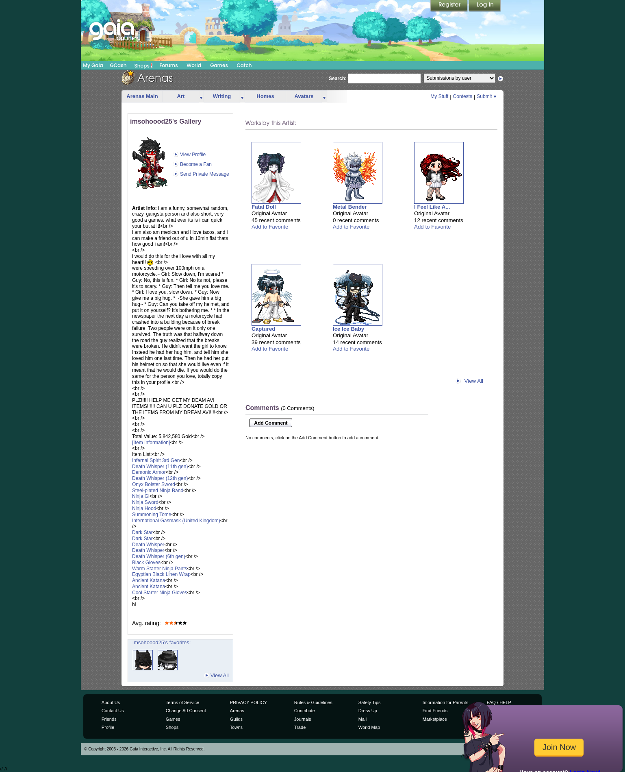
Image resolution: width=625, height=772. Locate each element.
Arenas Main (142, 96)
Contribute (304, 710)
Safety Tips (369, 702)
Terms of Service (182, 702)
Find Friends (435, 710)
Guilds (236, 719)
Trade (300, 727)
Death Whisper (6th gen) (158, 556)
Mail (362, 719)
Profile (108, 727)
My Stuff (439, 96)
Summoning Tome (151, 514)
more (201, 96)
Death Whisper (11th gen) (160, 466)
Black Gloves (146, 562)
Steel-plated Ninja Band (157, 490)
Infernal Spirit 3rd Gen (156, 460)
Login (485, 6)
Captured (264, 329)
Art (181, 96)
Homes (265, 96)
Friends (109, 719)
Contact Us (113, 710)
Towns (236, 727)
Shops (144, 65)
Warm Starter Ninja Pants (159, 568)
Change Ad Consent (186, 710)
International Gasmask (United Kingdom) (176, 520)
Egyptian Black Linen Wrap (161, 574)
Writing (222, 96)
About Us (111, 702)
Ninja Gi (141, 496)
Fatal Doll (264, 207)
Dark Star (142, 532)
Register (449, 6)
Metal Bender (350, 207)
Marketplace (435, 719)
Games (219, 65)
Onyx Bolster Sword (153, 484)
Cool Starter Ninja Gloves (159, 592)
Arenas (237, 710)
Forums (168, 65)
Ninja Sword (145, 502)
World (194, 65)
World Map (369, 727)
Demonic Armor (149, 472)
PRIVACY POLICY (248, 702)
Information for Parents (445, 702)
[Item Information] (151, 442)
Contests (462, 96)
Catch (244, 65)
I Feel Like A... (432, 207)
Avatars (303, 96)
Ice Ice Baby (348, 329)
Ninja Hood (144, 508)
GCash (118, 65)
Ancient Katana (148, 580)
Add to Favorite (270, 227)
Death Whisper (148, 544)
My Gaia (93, 65)
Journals (302, 719)
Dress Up (367, 710)
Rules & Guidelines (313, 702)
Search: (338, 78)
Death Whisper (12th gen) (160, 478)
